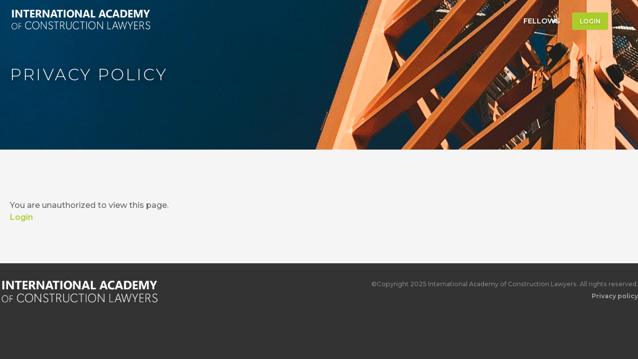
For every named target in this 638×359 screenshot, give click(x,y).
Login (590, 21)
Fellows (541, 20)
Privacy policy (615, 296)
